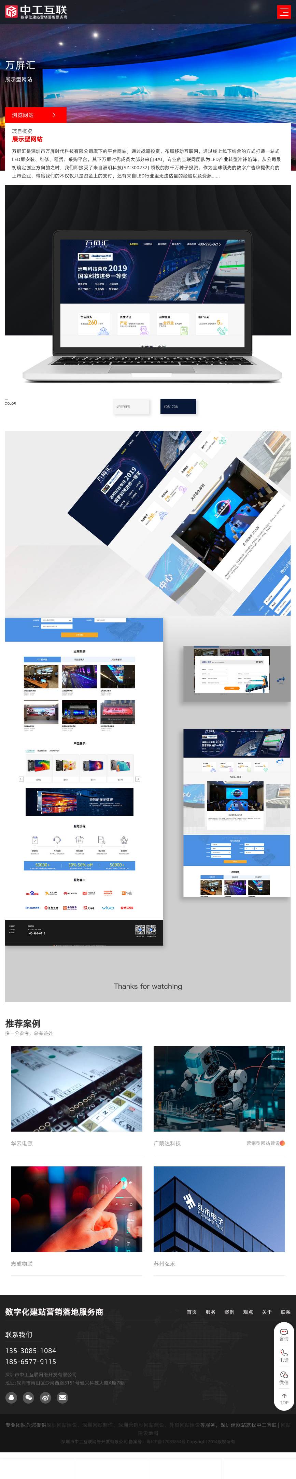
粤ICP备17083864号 (166, 1448)
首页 (192, 1318)
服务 (211, 1318)
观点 (248, 1318)
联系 (286, 1318)
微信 (284, 1382)
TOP (284, 1402)
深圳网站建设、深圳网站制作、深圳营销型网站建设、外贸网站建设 (123, 1431)
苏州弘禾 (164, 1270)
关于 (267, 1318)
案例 (229, 1318)
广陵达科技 (219, 1146)
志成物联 (22, 1270)
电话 (284, 1360)
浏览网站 (23, 115)
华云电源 (22, 1146)
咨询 (284, 1338)
